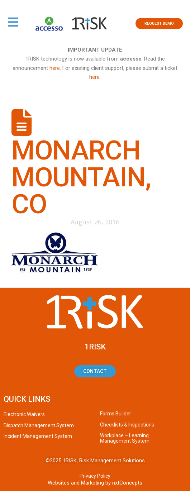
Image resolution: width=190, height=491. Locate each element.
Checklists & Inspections (127, 425)
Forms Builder (115, 413)
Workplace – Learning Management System (124, 438)
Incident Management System (38, 436)
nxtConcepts (127, 483)
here (54, 68)
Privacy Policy (95, 476)
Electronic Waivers (24, 414)
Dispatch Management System (39, 425)
